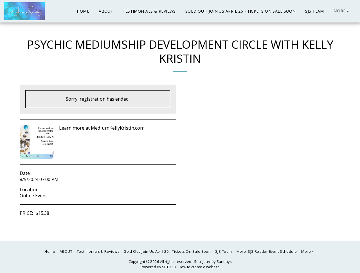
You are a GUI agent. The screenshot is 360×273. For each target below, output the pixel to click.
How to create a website (199, 266)
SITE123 (169, 266)
